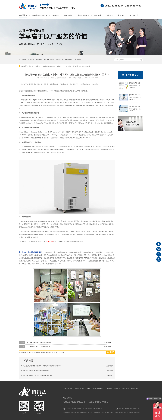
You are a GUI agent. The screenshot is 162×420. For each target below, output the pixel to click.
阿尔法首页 (23, 15)
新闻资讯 (121, 15)
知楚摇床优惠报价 (78, 78)
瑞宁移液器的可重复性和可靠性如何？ (39, 342)
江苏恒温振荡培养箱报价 (64, 59)
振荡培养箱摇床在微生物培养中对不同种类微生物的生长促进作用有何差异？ (67, 66)
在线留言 (125, 388)
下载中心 (109, 15)
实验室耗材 (68, 15)
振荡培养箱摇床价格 (61, 78)
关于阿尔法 (134, 15)
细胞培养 (31, 59)
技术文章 (37, 66)
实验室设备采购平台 (121, 412)
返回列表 (110, 352)
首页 (30, 66)
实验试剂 (55, 15)
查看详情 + (107, 342)
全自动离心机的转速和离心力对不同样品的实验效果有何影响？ (41, 366)
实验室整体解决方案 (112, 388)
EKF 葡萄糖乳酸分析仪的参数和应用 (38, 346)
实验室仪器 (50, 241)
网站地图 (134, 388)
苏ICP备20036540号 (106, 412)
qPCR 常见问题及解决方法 (137, 95)
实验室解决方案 (83, 15)
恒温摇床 (39, 59)
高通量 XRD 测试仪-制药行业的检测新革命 (35, 370)
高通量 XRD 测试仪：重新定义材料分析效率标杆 (36, 375)
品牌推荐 (97, 15)
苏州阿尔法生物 (44, 78)
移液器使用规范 (49, 59)
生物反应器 (77, 59)
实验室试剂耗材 (97, 388)
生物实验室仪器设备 (39, 15)
